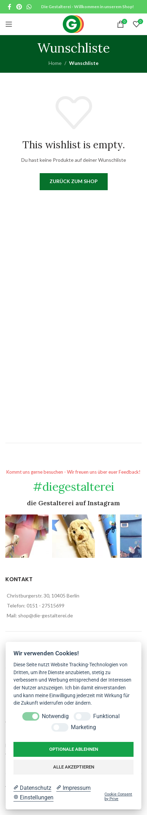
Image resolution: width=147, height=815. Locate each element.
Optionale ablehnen (73, 749)
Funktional (106, 716)
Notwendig (55, 716)
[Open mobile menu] (9, 24)
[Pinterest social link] (19, 6)
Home (55, 63)
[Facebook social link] (9, 6)
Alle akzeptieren (73, 767)
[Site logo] (73, 24)
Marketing (83, 727)
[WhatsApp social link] (29, 6)
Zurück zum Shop (74, 181)
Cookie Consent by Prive (118, 796)
